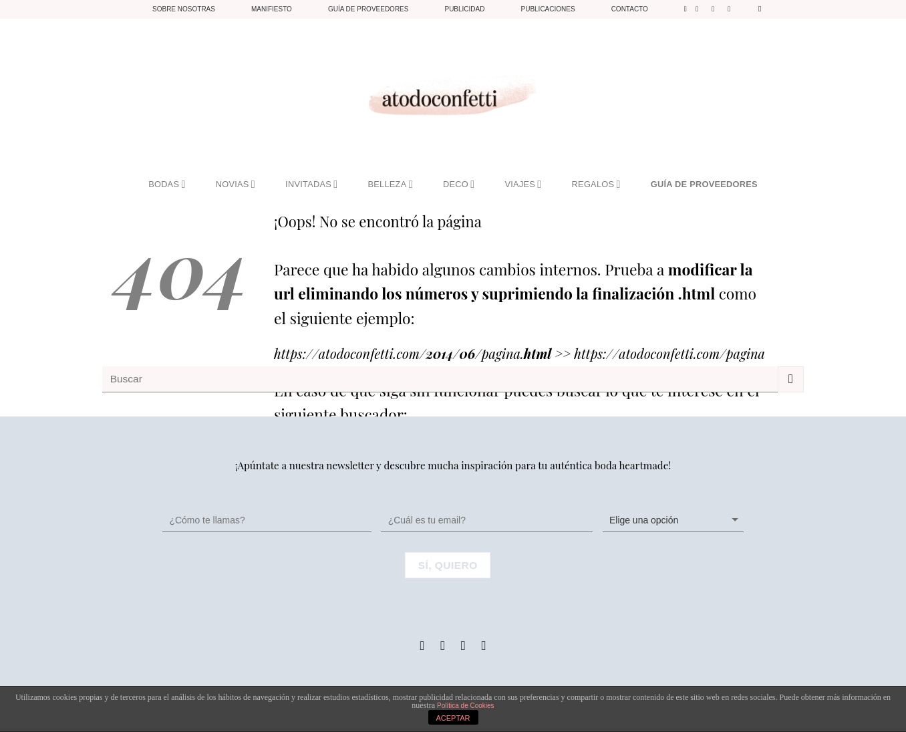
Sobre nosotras (183, 9)
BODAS (166, 184)
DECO (458, 184)
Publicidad (464, 9)
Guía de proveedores (368, 9)
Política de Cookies (465, 705)
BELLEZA (390, 184)
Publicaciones (547, 9)
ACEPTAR (453, 718)
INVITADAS (311, 184)
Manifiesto (271, 9)
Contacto (629, 9)
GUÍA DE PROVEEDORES (704, 184)
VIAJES (522, 184)
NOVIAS (235, 184)
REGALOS (596, 184)
